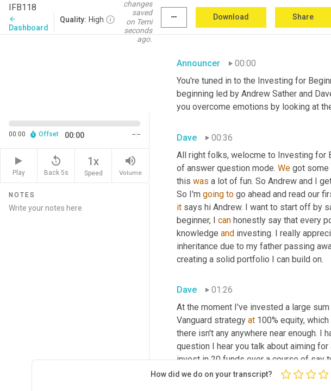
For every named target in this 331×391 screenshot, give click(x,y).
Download (231, 16)
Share (303, 16)
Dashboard (28, 23)
